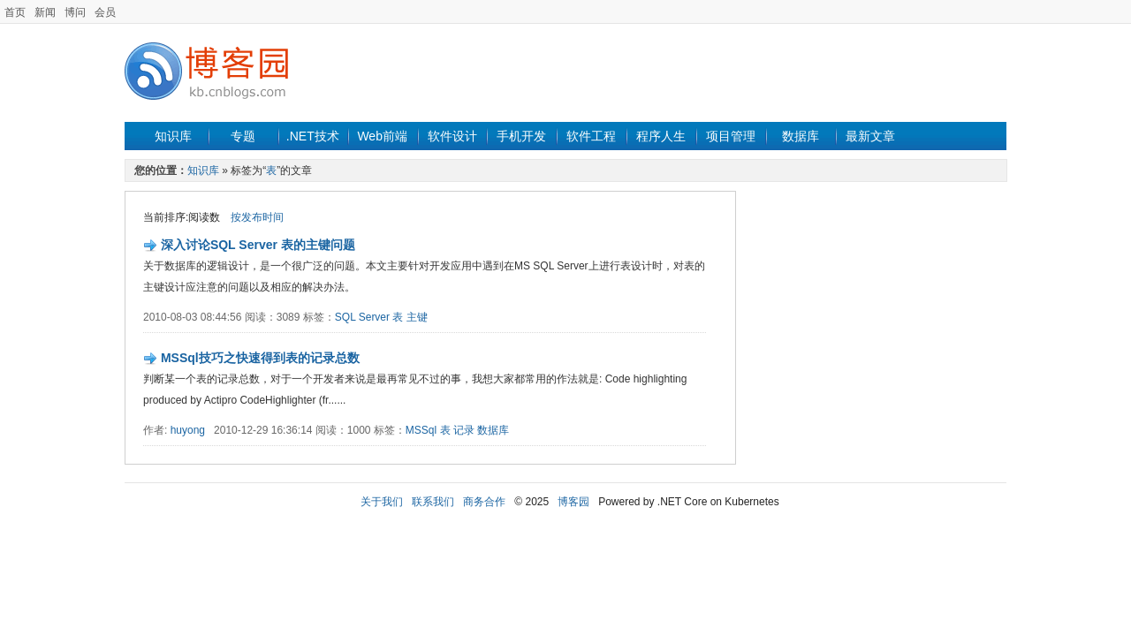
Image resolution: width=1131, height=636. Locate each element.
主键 (417, 317)
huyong (188, 430)
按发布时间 (257, 217)
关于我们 (382, 502)
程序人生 (661, 136)
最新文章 (870, 136)
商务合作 (484, 502)
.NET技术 (312, 136)
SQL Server (362, 317)
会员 (105, 12)
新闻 (45, 12)
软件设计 (452, 136)
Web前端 (382, 136)
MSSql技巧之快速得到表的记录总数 (260, 358)
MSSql (421, 430)
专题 (243, 136)
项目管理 (730, 136)
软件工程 (591, 136)
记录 (463, 430)
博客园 (573, 502)
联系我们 (433, 502)
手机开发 (521, 136)
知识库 (173, 136)
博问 (75, 12)
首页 (15, 12)
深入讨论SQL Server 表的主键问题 (258, 245)
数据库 (800, 136)
